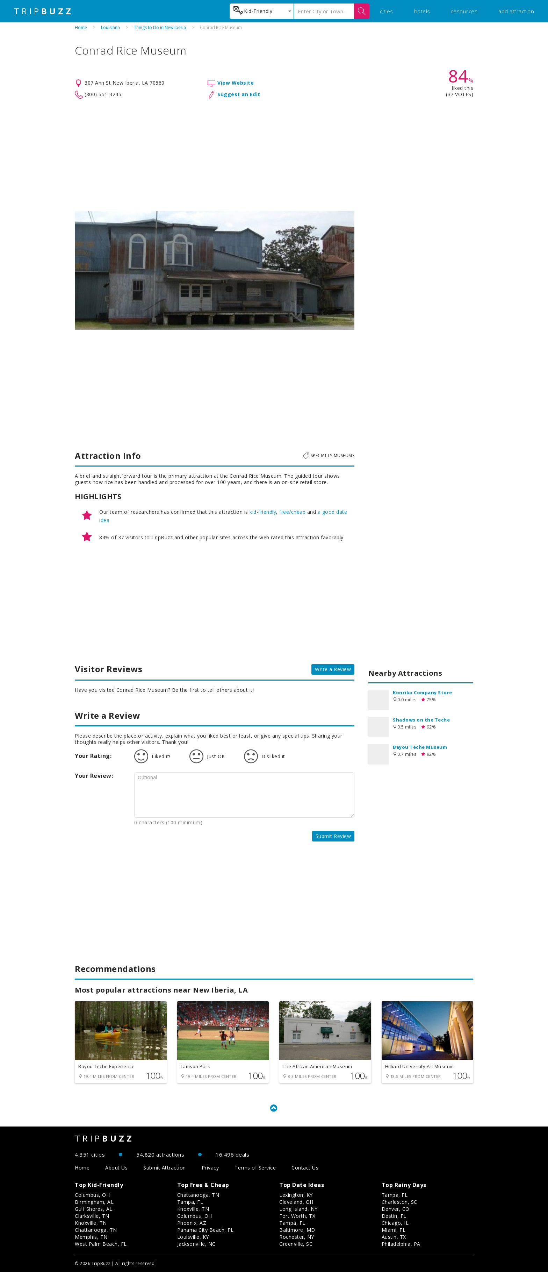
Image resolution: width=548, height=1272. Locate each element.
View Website (235, 82)
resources (464, 11)
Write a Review (333, 669)
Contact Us (304, 1167)
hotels (422, 11)
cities (386, 11)
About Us (116, 1167)
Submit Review (333, 836)
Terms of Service (255, 1167)
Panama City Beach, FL (205, 1230)
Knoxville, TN (91, 1223)
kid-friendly (263, 512)
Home (81, 27)
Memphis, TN (91, 1237)
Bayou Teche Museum (420, 747)
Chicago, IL (395, 1223)
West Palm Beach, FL (101, 1244)
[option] (214, 270)
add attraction (516, 11)
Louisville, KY (193, 1237)
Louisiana (110, 27)
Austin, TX (394, 1237)
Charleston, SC (399, 1202)
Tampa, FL (190, 1202)
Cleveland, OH (296, 1202)
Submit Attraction (164, 1167)
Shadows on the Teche (421, 720)
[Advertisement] (274, 155)
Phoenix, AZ (192, 1223)
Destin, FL (394, 1216)
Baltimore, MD (297, 1230)
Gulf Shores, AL (94, 1209)
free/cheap (292, 512)
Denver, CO (396, 1209)
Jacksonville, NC (196, 1244)
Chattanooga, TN (96, 1230)
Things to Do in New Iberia (160, 27)
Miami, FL (394, 1230)
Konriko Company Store (422, 692)
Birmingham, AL (94, 1202)
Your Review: (94, 775)
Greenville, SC (295, 1244)
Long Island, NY (298, 1209)
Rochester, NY (296, 1237)
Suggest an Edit (238, 94)
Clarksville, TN (92, 1216)
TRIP (43, 11)
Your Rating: (93, 755)
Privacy (210, 1167)
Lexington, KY (296, 1195)
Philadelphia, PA (401, 1244)
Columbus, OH (92, 1195)
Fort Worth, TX (297, 1216)
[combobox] (262, 11)
